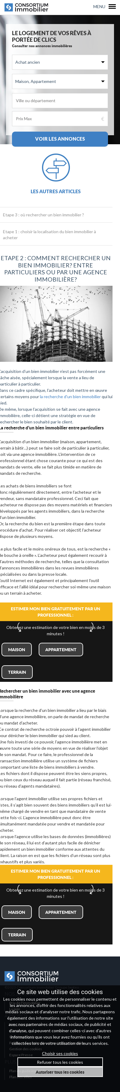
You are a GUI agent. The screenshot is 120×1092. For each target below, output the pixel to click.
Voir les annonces (60, 139)
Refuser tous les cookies (60, 1062)
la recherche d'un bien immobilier (70, 396)
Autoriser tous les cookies (60, 1072)
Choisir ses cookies (60, 1053)
